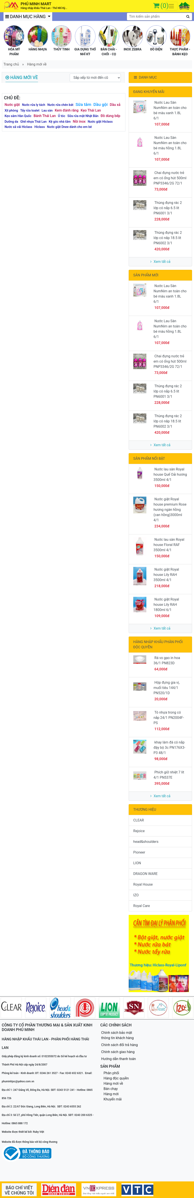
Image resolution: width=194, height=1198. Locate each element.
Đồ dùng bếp (110, 116)
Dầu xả (115, 105)
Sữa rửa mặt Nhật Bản (83, 116)
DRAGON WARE (145, 874)
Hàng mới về (37, 64)
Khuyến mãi (113, 1099)
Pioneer (139, 852)
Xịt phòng (11, 110)
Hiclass (40, 127)
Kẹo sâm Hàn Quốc (18, 116)
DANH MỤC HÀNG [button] (26, 16)
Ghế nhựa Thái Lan (33, 122)
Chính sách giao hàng (118, 1052)
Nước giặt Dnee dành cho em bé (69, 127)
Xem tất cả (160, 262)
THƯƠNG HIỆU (144, 809)
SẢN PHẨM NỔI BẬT (149, 458)
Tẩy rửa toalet (29, 110)
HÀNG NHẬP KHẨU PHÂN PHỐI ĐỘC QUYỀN (158, 644)
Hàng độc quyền (116, 1078)
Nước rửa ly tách (33, 105)
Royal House (143, 884)
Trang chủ (11, 64)
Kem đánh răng (67, 110)
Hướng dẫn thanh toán (118, 1059)
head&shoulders (145, 842)
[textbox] (159, 17)
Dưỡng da (11, 122)
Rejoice (139, 831)
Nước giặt (12, 105)
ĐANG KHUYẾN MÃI (148, 92)
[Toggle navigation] (171, 6)
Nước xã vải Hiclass (18, 127)
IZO (136, 895)
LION (137, 863)
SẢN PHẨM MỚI (145, 275)
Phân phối (111, 1073)
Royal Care (141, 906)
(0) (164, 5)
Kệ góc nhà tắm (60, 122)
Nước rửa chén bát (60, 105)
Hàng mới (111, 1094)
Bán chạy (111, 1089)
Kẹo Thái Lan (91, 110)
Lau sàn (47, 110)
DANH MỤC (145, 77)
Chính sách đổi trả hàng (119, 1045)
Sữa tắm (83, 104)
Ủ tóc (61, 116)
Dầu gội (101, 104)
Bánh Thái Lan (45, 116)
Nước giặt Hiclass (100, 122)
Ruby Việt (38, 1131)
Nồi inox (79, 121)
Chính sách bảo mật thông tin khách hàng (117, 1035)
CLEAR (138, 820)
